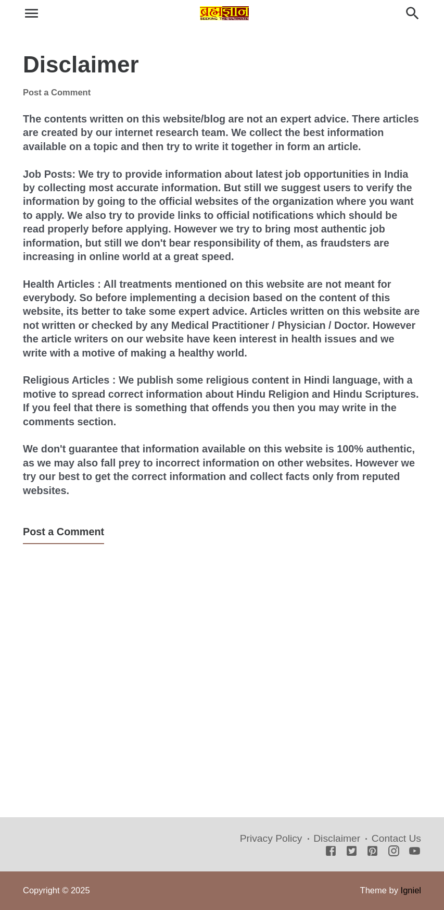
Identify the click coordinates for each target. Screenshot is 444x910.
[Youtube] (414, 851)
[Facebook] (330, 851)
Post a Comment (57, 92)
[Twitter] (351, 851)
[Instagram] (393, 851)
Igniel (411, 890)
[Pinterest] (372, 851)
